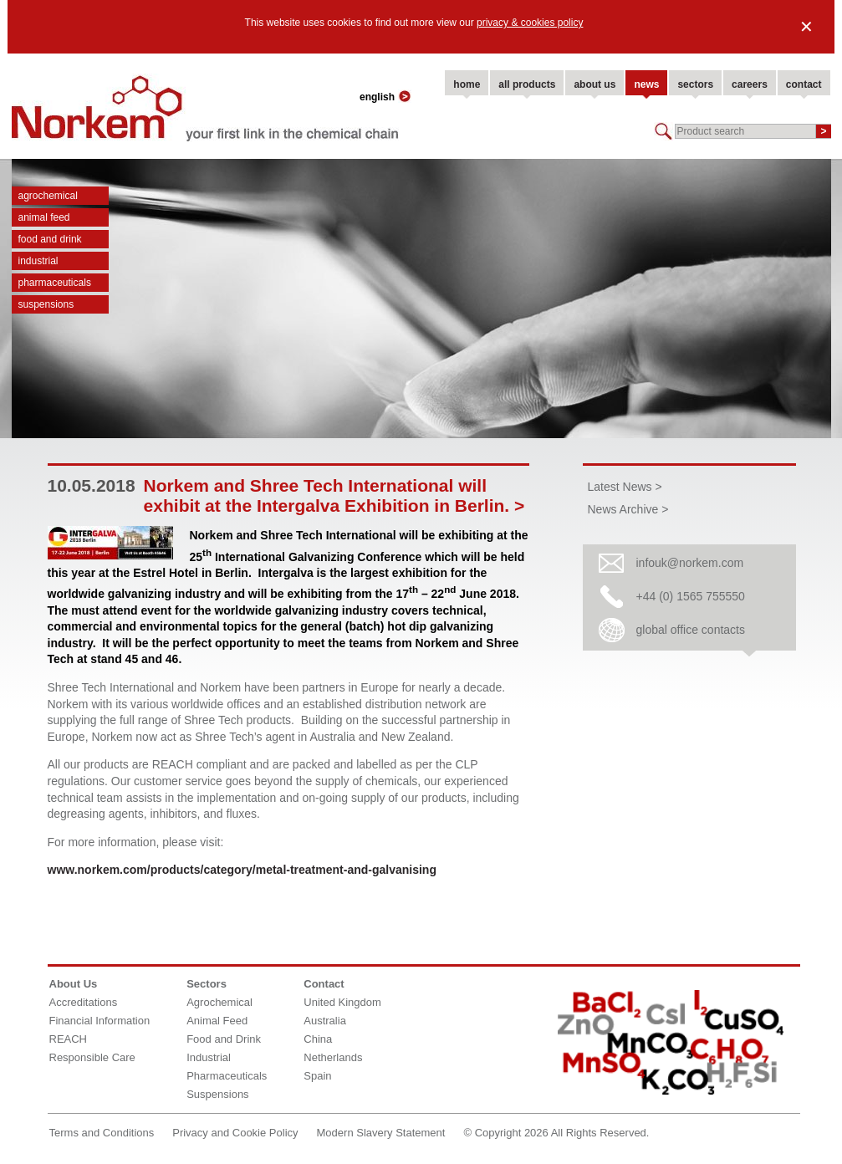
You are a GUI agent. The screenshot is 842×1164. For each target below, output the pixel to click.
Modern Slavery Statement (381, 1132)
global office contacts (691, 629)
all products (526, 84)
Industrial (38, 261)
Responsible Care (92, 1057)
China (318, 1039)
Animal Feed (44, 217)
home (466, 84)
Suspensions (46, 304)
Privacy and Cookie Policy (235, 1132)
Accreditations (83, 1002)
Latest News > (625, 486)
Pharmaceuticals (54, 282)
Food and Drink (50, 239)
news (646, 84)
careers (750, 84)
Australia (325, 1020)
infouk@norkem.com (690, 562)
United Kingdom (342, 1002)
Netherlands (333, 1057)
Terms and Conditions (102, 1132)
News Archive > (628, 509)
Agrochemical (48, 196)
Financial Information (100, 1020)
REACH (68, 1039)
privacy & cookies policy (530, 22)
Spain (317, 1076)
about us (594, 84)
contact (804, 84)
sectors (695, 84)
